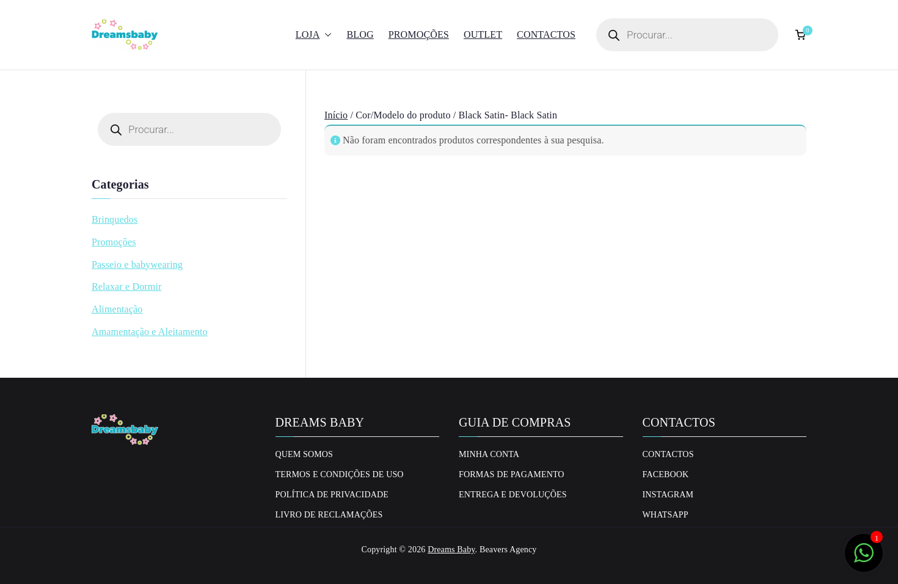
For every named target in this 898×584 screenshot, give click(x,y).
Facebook (666, 474)
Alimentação (117, 309)
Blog (359, 34)
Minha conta (489, 454)
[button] (325, 35)
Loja (314, 35)
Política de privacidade (332, 494)
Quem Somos (305, 454)
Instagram (668, 494)
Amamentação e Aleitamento (150, 331)
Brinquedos (114, 219)
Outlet (483, 34)
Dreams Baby (451, 549)
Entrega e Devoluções (513, 494)
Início (336, 115)
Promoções (419, 34)
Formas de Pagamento (511, 474)
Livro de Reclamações (329, 514)
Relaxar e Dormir (127, 286)
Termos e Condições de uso (340, 474)
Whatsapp (665, 514)
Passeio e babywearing (137, 264)
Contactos (546, 34)
